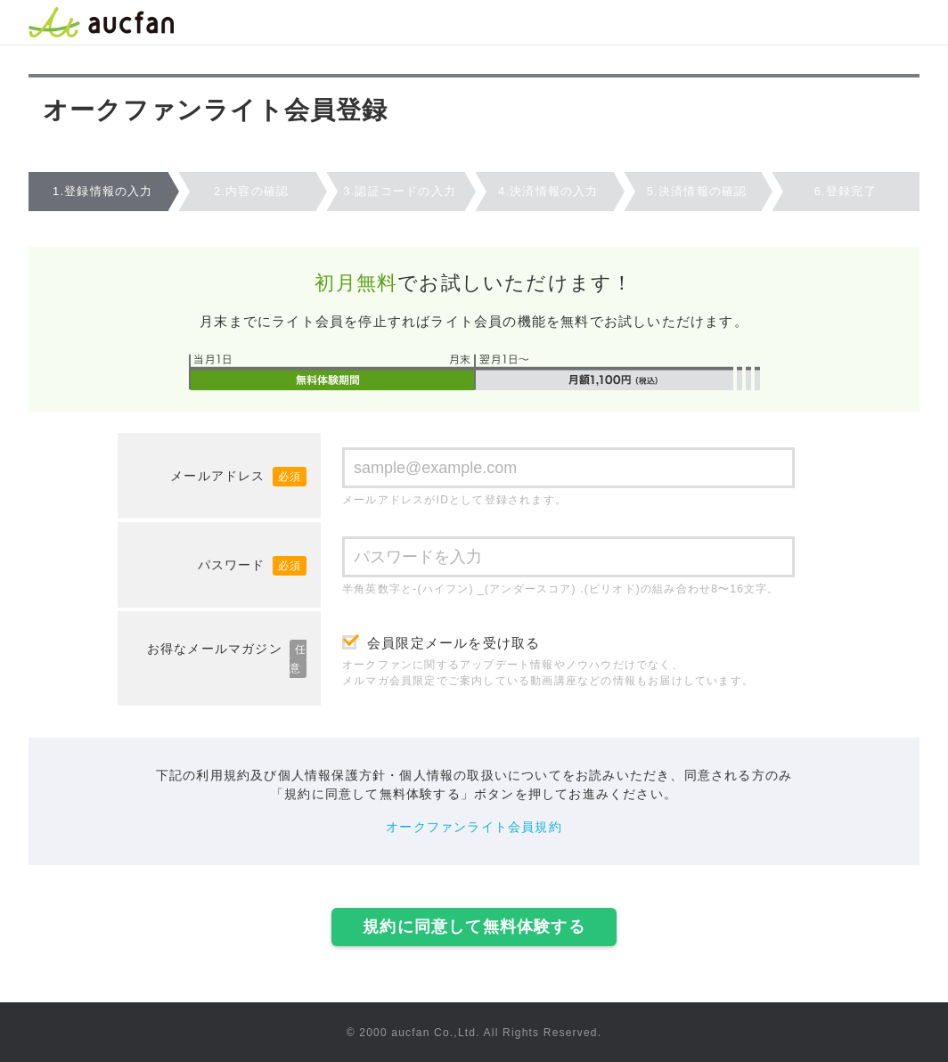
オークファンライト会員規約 (474, 827)
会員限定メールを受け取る (453, 642)
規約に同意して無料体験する (474, 926)
